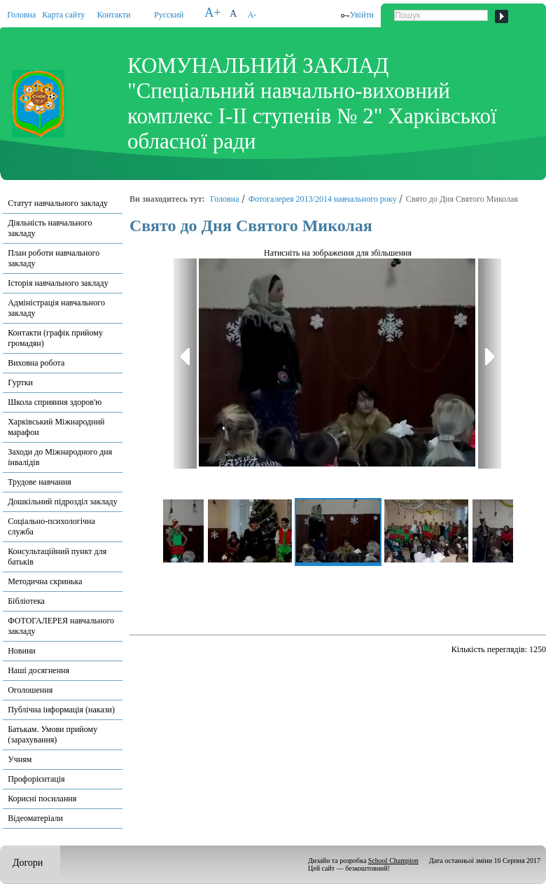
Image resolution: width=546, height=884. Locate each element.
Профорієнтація (36, 779)
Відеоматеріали (35, 818)
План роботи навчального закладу (53, 258)
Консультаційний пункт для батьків (57, 556)
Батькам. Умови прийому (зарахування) (52, 734)
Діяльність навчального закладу (50, 228)
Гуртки (20, 382)
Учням (19, 759)
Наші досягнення (38, 670)
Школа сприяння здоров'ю (55, 402)
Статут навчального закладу (58, 203)
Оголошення (30, 690)
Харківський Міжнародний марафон (56, 427)
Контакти (114, 15)
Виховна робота (36, 363)
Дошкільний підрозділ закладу (62, 501)
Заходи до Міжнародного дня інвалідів (60, 457)
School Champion (393, 860)
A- (252, 15)
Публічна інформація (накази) (61, 709)
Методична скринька (45, 581)
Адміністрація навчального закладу (56, 308)
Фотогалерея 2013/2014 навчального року (322, 199)
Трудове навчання (39, 482)
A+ (212, 13)
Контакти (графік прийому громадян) (55, 338)
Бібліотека (26, 601)
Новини (22, 651)
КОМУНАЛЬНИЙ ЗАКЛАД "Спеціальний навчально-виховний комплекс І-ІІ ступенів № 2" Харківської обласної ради (312, 103)
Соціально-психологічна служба (51, 526)
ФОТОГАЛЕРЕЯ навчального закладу (61, 626)
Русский (168, 15)
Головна (21, 15)
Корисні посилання (42, 798)
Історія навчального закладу (58, 283)
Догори (28, 862)
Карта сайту (63, 15)
